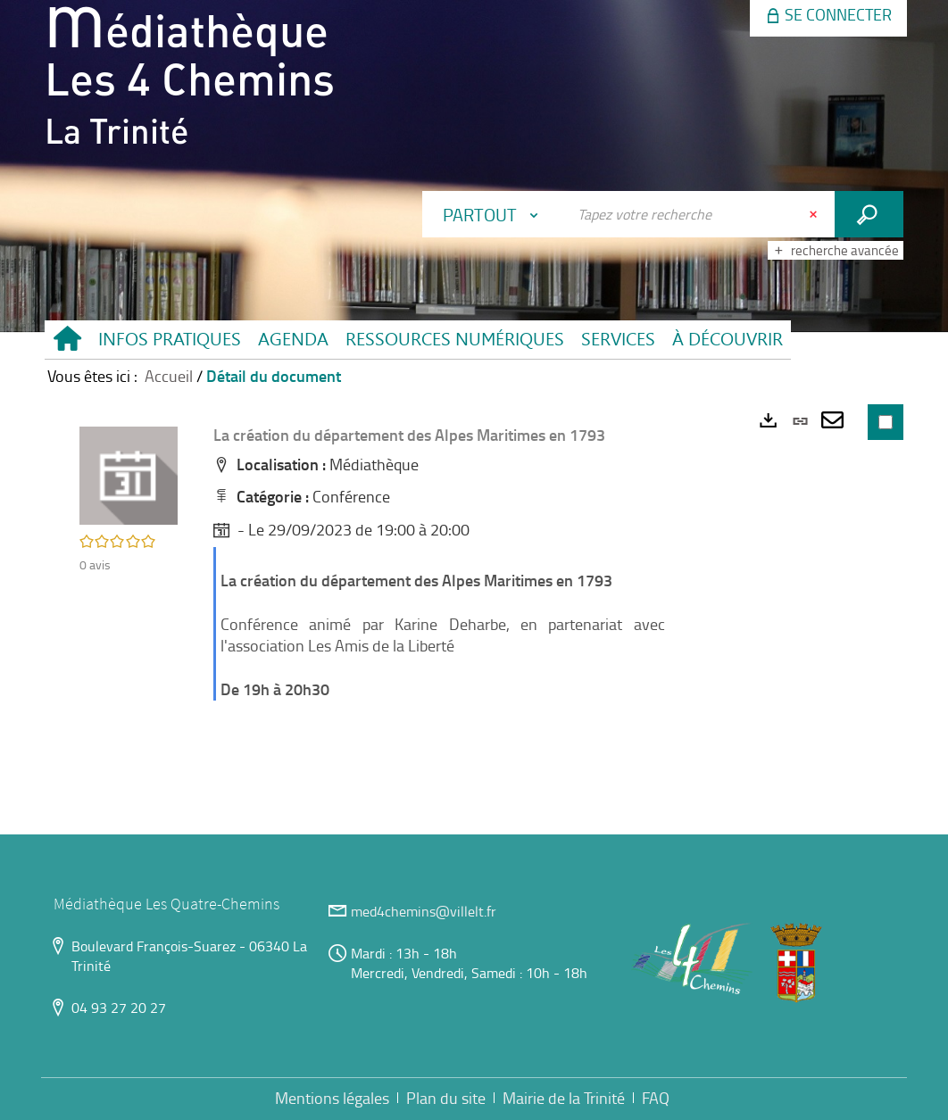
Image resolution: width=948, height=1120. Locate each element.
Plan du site (446, 1097)
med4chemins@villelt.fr (423, 911)
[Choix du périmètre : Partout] (494, 214)
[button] (169, 339)
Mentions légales (332, 1097)
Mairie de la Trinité (564, 1097)
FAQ (655, 1097)
